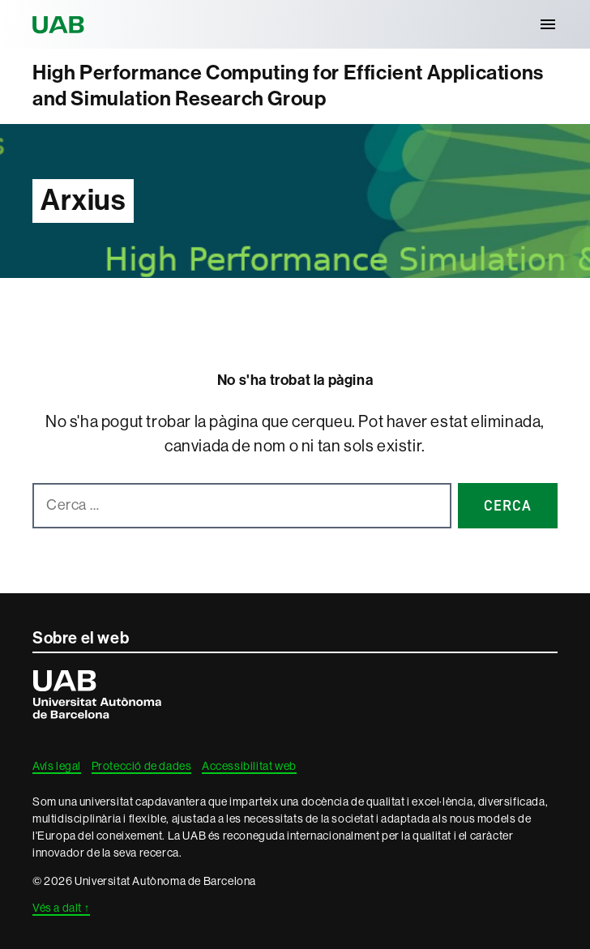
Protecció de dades (142, 765)
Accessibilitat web (249, 765)
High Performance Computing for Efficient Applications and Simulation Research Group (288, 86)
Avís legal (56, 765)
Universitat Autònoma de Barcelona (60, 24)
